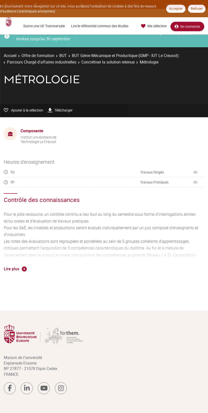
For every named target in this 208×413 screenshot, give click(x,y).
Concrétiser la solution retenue (108, 62)
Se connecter (187, 26)
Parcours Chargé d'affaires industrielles (41, 62)
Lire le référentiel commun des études (99, 26)
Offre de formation (38, 55)
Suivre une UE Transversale (44, 26)
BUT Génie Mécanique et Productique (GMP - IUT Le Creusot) (125, 55)
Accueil (10, 55)
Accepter (176, 8)
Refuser (197, 8)
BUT (63, 55)
